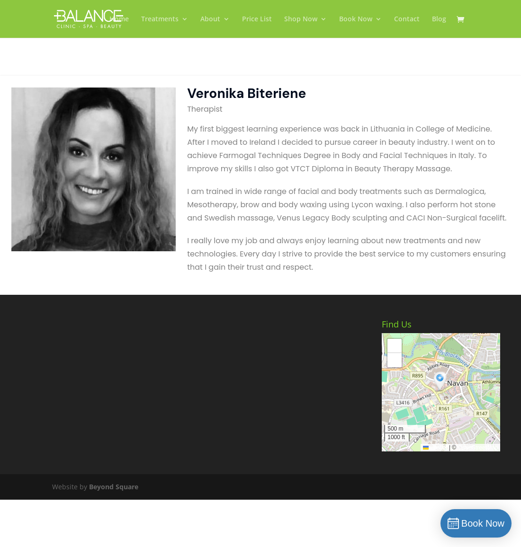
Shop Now (300, 19)
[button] (441, 381)
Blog (439, 19)
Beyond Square (113, 486)
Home (119, 19)
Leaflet (435, 447)
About (210, 19)
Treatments (160, 19)
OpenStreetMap (478, 447)
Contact (407, 19)
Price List (257, 19)
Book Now (355, 19)
